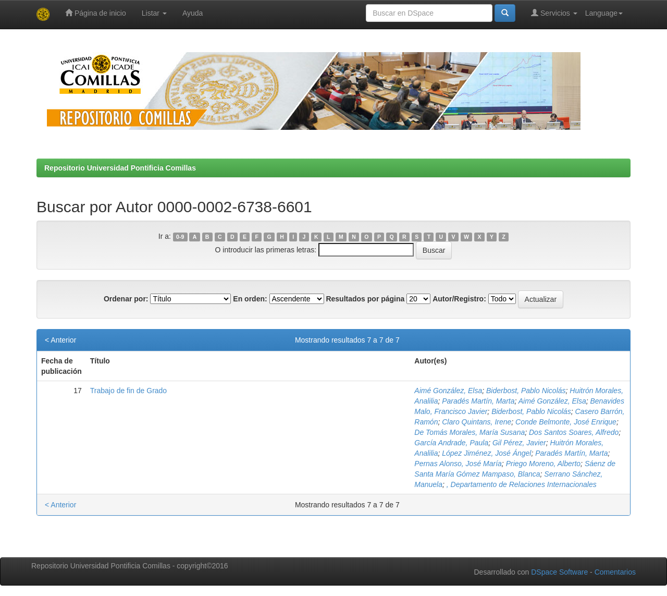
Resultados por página (365, 299)
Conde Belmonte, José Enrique (565, 422)
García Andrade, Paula (451, 443)
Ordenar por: (126, 299)
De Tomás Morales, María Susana (469, 432)
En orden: (250, 299)
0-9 (180, 237)
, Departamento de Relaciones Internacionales (522, 484)
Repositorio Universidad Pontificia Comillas (120, 168)
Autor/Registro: (459, 299)
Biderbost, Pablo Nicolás (526, 390)
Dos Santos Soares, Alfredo (574, 432)
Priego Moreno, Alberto (543, 463)
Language (604, 13)
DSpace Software (559, 572)
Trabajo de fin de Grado (128, 390)
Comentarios (615, 572)
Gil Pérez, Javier (519, 443)
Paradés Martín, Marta (478, 401)
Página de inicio (95, 12)
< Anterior (60, 340)
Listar (154, 13)
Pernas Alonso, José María (458, 463)
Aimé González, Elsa (448, 390)
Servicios (554, 12)
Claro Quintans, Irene (476, 422)
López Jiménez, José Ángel (486, 453)
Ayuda (192, 13)
